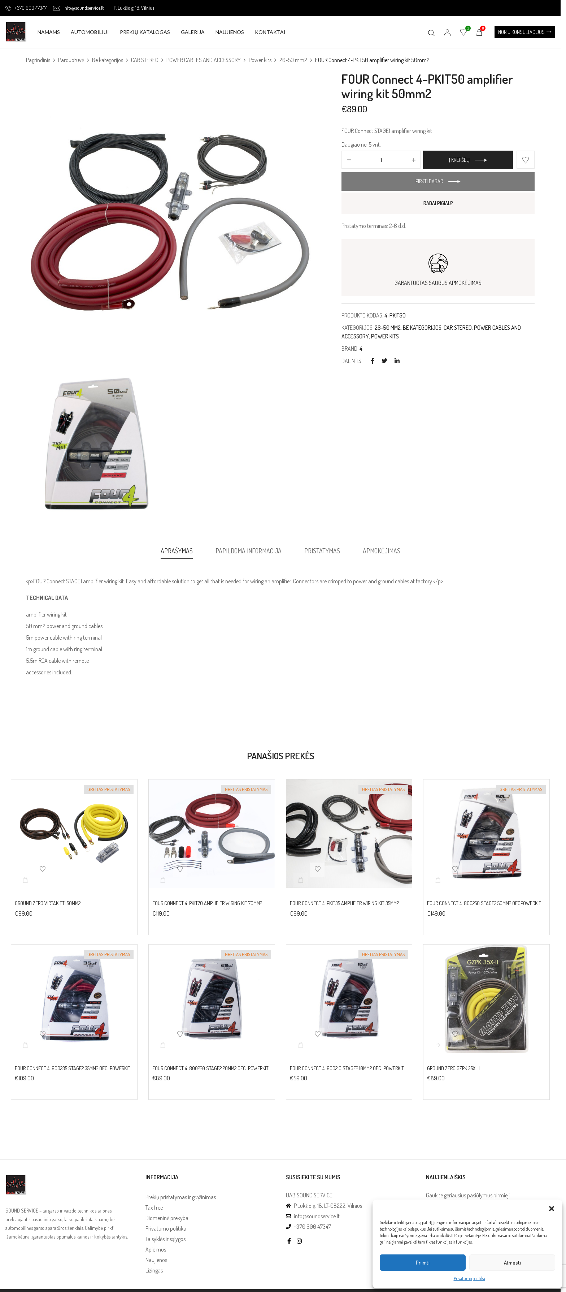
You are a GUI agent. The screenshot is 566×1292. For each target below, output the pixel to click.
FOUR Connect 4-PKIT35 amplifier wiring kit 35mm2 (344, 903)
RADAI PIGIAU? (438, 203)
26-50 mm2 (293, 60)
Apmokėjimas (381, 551)
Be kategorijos (107, 60)
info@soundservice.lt (78, 8)
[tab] (177, 552)
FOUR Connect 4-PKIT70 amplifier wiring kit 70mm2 (207, 903)
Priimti (423, 1262)
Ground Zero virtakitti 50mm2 (47, 903)
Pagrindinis (38, 60)
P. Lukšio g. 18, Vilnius (134, 8)
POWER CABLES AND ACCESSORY (203, 60)
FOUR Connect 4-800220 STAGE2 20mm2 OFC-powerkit (210, 1068)
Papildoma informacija (248, 551)
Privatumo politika (469, 1278)
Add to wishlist (526, 160)
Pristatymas (322, 551)
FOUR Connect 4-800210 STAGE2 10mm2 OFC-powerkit (347, 1068)
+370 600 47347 (26, 8)
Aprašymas (177, 551)
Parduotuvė (71, 60)
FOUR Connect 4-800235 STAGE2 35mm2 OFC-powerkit (72, 1068)
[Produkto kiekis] (381, 160)
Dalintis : (352, 360)
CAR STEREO (144, 60)
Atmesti (512, 1262)
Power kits (260, 60)
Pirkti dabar (429, 181)
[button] (551, 1208)
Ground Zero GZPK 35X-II (453, 1068)
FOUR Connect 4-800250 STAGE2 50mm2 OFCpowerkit (484, 903)
